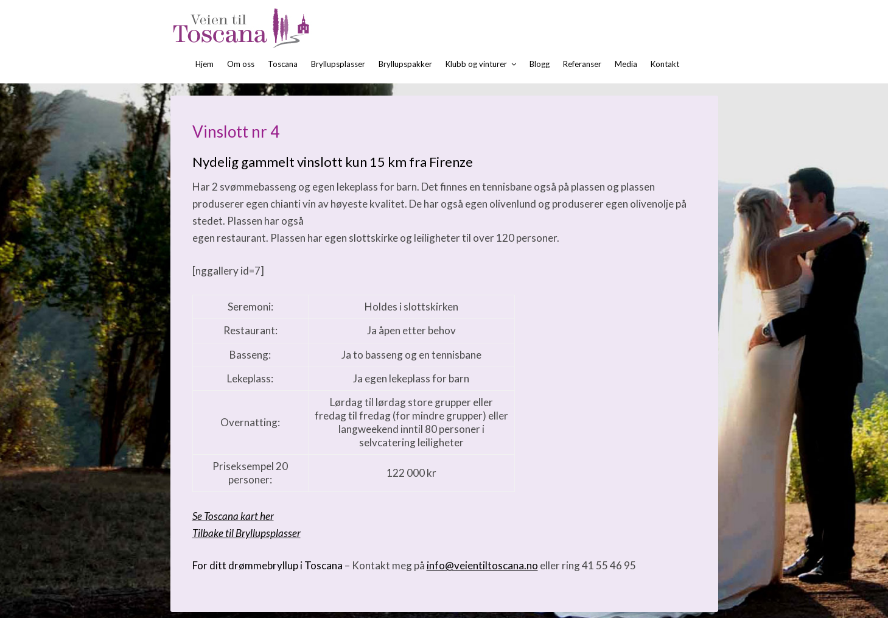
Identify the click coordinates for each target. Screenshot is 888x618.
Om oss (240, 64)
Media (626, 64)
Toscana (283, 64)
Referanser (582, 64)
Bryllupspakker (405, 64)
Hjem (204, 64)
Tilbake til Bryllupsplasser (246, 533)
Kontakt (665, 64)
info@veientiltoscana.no (482, 565)
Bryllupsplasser (338, 64)
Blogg (540, 64)
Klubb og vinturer (476, 64)
